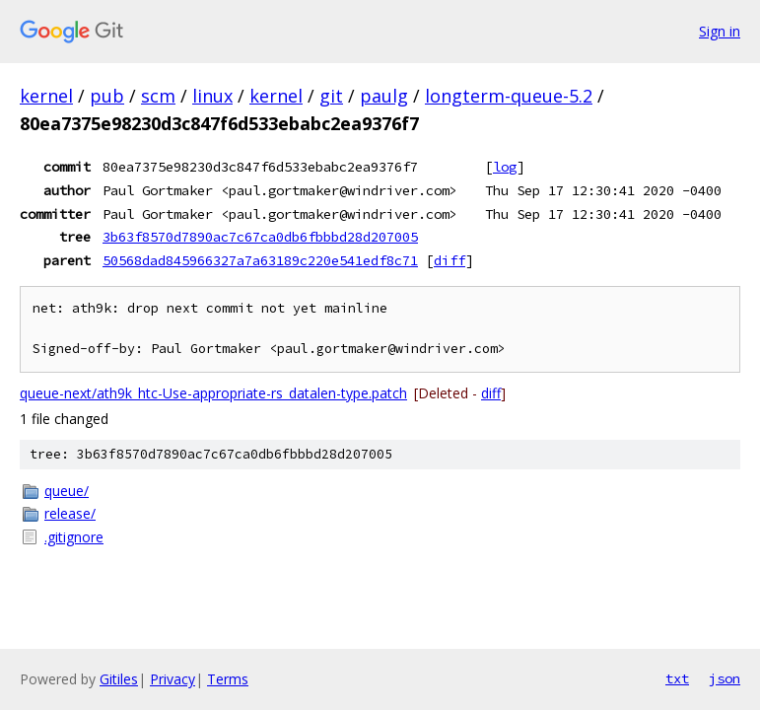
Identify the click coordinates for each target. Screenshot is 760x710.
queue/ (66, 490)
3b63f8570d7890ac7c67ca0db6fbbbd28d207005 (260, 237)
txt (677, 678)
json (724, 678)
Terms (227, 679)
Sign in (719, 31)
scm (158, 95)
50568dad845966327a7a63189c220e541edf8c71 (260, 260)
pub (107, 95)
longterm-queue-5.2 (508, 95)
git (331, 95)
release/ (70, 513)
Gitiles (119, 679)
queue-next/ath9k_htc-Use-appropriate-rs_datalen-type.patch (213, 393)
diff (449, 260)
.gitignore (74, 537)
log (505, 167)
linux (212, 95)
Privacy (172, 679)
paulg (384, 95)
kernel (46, 95)
